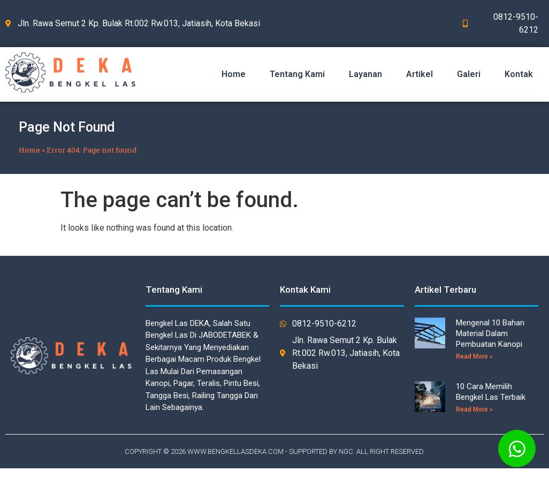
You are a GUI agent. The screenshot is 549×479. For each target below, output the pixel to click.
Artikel (419, 74)
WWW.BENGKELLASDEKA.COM (235, 451)
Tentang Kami (297, 74)
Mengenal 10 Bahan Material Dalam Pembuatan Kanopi (490, 333)
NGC (346, 451)
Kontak (519, 74)
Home (234, 74)
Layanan (365, 74)
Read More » (474, 356)
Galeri (469, 74)
